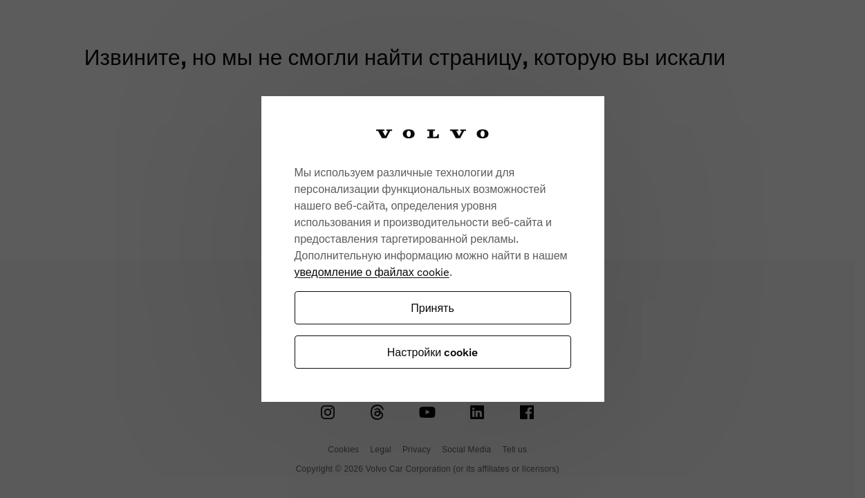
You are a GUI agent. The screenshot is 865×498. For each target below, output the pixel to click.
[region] (432, 249)
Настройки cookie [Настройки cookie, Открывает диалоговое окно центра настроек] (432, 351)
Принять (432, 307)
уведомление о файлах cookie (372, 271)
